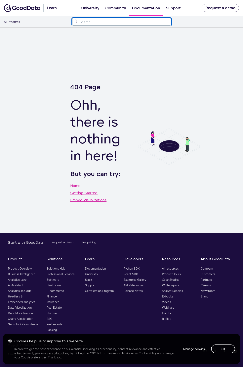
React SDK (131, 274)
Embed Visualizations (88, 200)
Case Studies (170, 279)
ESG (49, 318)
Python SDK (132, 268)
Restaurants (54, 324)
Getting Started (84, 192)
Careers (206, 285)
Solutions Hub (56, 268)
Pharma (52, 313)
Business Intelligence (21, 274)
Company (207, 268)
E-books (167, 296)
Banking (52, 330)
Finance (52, 296)
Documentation (146, 8)
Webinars (168, 307)
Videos (166, 302)
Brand (204, 296)
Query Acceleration (20, 318)
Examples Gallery (135, 279)
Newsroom (208, 290)
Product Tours (171, 274)
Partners (206, 279)
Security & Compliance (23, 324)
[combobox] (121, 22)
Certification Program (99, 290)
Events (166, 313)
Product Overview (20, 268)
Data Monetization (20, 313)
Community (115, 8)
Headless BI (15, 296)
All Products (12, 22)
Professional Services (60, 274)
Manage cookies (194, 349)
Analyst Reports (172, 290)
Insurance (53, 302)
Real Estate (54, 307)
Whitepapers (170, 285)
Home (75, 185)
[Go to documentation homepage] (22, 8)
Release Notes (133, 290)
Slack (88, 279)
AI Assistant (15, 285)
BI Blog (166, 318)
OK (223, 349)
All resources (170, 268)
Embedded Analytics (21, 302)
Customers (208, 274)
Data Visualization (20, 307)
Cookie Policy (147, 353)
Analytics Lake (17, 279)
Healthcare (54, 285)
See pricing (88, 242)
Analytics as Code (19, 290)
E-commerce (55, 290)
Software (53, 279)
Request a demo (220, 8)
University (90, 8)
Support (173, 8)
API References (133, 285)
